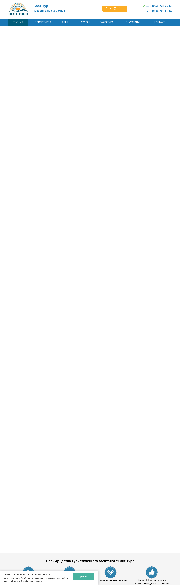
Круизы (85, 22)
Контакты (160, 22)
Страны (67, 22)
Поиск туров (43, 22)
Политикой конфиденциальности (27, 581)
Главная (18, 22)
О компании (133, 22)
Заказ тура (106, 22)
